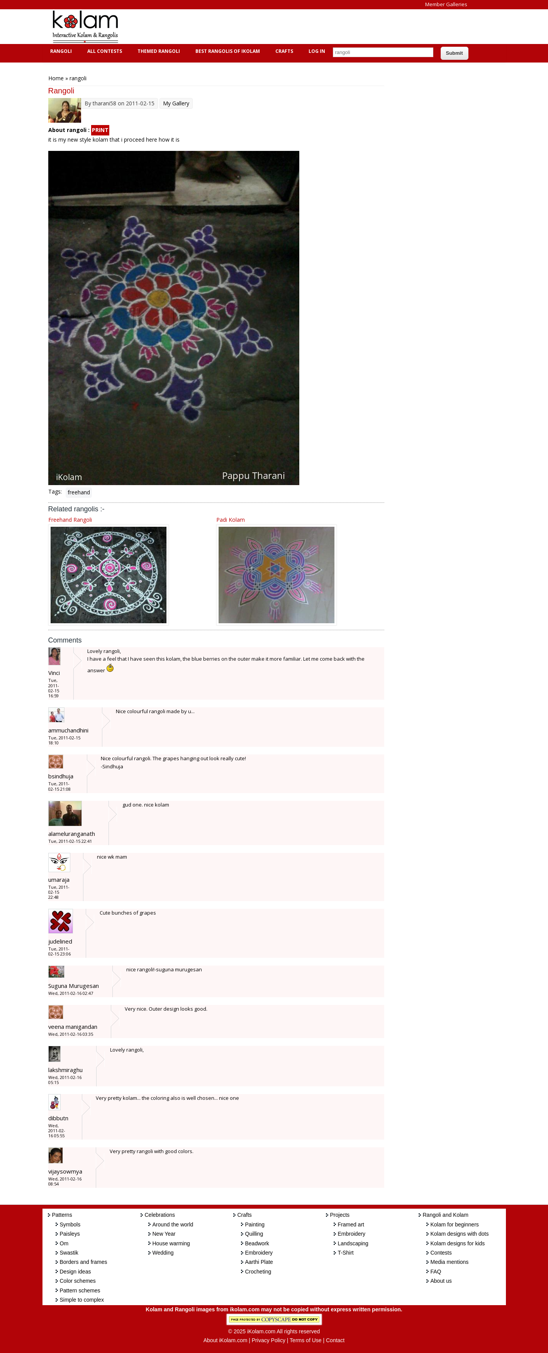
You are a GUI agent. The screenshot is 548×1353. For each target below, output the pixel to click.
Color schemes (78, 1281)
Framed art (351, 1224)
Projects (340, 1215)
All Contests (104, 51)
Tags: (55, 491)
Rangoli (60, 51)
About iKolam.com (226, 1340)
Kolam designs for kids (458, 1243)
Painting (255, 1224)
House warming (171, 1243)
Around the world (173, 1224)
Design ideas (75, 1271)
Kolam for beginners (455, 1224)
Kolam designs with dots (460, 1234)
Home (56, 78)
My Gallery (176, 103)
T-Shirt (346, 1253)
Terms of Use (305, 1340)
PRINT (100, 130)
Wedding (163, 1253)
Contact (335, 1340)
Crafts (283, 51)
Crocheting (258, 1271)
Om (64, 1243)
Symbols (70, 1224)
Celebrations (160, 1215)
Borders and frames (83, 1262)
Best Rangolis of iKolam (227, 51)
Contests (441, 1253)
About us (441, 1281)
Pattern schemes (80, 1290)
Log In (317, 51)
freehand (79, 492)
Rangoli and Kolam (445, 1215)
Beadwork (257, 1243)
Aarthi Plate (259, 1262)
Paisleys (70, 1234)
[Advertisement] (268, 26)
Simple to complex (82, 1300)
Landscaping (353, 1243)
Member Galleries (446, 4)
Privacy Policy (268, 1340)
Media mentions (450, 1262)
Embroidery (259, 1253)
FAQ (436, 1271)
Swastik (69, 1253)
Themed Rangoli (158, 51)
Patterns (62, 1215)
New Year (164, 1234)
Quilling (254, 1234)
